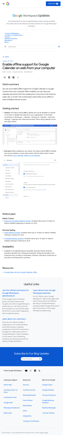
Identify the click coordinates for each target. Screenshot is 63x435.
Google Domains (48, 390)
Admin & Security (11, 39)
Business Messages (49, 408)
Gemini (8, 37)
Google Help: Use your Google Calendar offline (20, 272)
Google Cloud (47, 385)
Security (26, 385)
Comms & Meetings (12, 33)
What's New (8, 413)
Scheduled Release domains (14, 239)
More (7, 42)
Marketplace (27, 406)
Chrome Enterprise (49, 395)
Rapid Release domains (12, 233)
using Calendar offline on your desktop (26, 155)
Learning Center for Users (11, 391)
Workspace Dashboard (12, 408)
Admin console (7, 72)
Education (9, 40)
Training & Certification (31, 421)
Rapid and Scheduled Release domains (17, 221)
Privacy (42, 432)
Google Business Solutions (48, 401)
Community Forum (10, 397)
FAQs (25, 411)
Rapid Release (28, 72)
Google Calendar (18, 72)
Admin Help (8, 385)
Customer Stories (29, 390)
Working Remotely (29, 395)
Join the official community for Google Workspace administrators (15, 293)
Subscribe (53, 4)
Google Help (8, 403)
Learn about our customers (14, 319)
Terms (46, 432)
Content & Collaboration (14, 35)
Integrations (27, 416)
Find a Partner (28, 400)
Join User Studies (48, 413)
